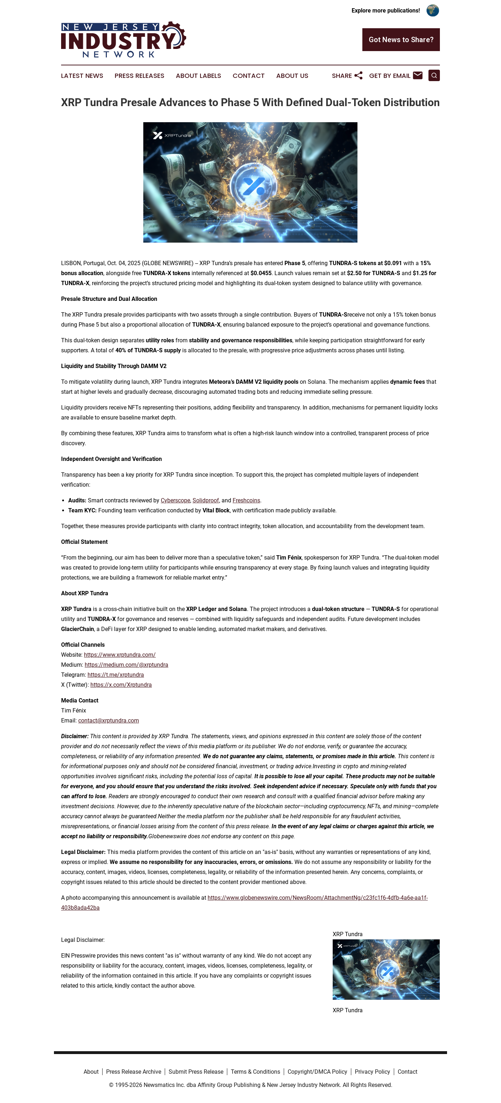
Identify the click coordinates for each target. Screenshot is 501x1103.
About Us (292, 76)
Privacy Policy (372, 1071)
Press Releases (139, 76)
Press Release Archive (133, 1071)
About (91, 1071)
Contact (249, 76)
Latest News (82, 76)
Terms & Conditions (255, 1071)
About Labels (198, 76)
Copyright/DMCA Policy (317, 1071)
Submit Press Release (196, 1071)
